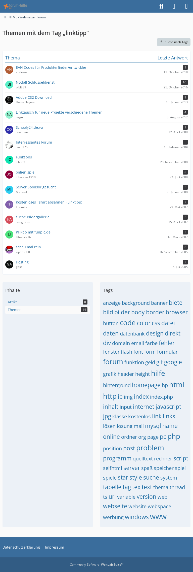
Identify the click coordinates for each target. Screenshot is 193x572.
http (110, 396)
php (173, 436)
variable (126, 496)
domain (121, 343)
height (142, 374)
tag (127, 487)
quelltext (143, 458)
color (144, 323)
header (126, 374)
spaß (147, 468)
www (158, 516)
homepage (146, 385)
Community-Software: (96, 564)
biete (175, 302)
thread (177, 487)
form (150, 351)
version (146, 496)
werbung (113, 517)
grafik (109, 374)
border (155, 312)
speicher (164, 468)
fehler (167, 343)
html (176, 384)
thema (160, 487)
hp (165, 385)
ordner (129, 436)
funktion (134, 362)
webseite (115, 506)
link (157, 416)
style (135, 477)
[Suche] (161, 6)
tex (136, 487)
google (173, 362)
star (123, 477)
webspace (159, 506)
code (128, 322)
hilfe (158, 373)
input (126, 406)
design (155, 333)
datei (168, 323)
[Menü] (186, 6)
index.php (161, 396)
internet (143, 406)
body (138, 312)
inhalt (110, 406)
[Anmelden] (174, 6)
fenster (111, 351)
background (136, 302)
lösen (109, 426)
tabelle (112, 487)
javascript (168, 406)
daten (111, 333)
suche (151, 477)
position (112, 448)
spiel (180, 468)
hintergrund (117, 385)
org (142, 436)
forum (113, 361)
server (131, 468)
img (128, 396)
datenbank (132, 333)
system (168, 477)
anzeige (112, 302)
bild (108, 312)
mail (139, 426)
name (170, 426)
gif (159, 362)
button (111, 323)
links (169, 416)
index (141, 396)
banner (159, 302)
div (107, 343)
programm (117, 458)
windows (137, 517)
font (138, 351)
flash (126, 351)
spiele (110, 477)
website (137, 506)
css (156, 323)
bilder (122, 312)
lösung (124, 426)
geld (150, 362)
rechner (163, 458)
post (129, 448)
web (162, 496)
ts (105, 496)
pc (163, 436)
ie (120, 396)
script (180, 458)
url (112, 496)
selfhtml (112, 468)
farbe (151, 343)
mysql (153, 426)
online (111, 436)
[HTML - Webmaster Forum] (15, 6)
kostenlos (139, 416)
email (137, 343)
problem (150, 447)
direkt (172, 333)
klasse (119, 416)
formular (167, 351)
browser (177, 312)
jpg (107, 416)
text (147, 487)
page (153, 436)
